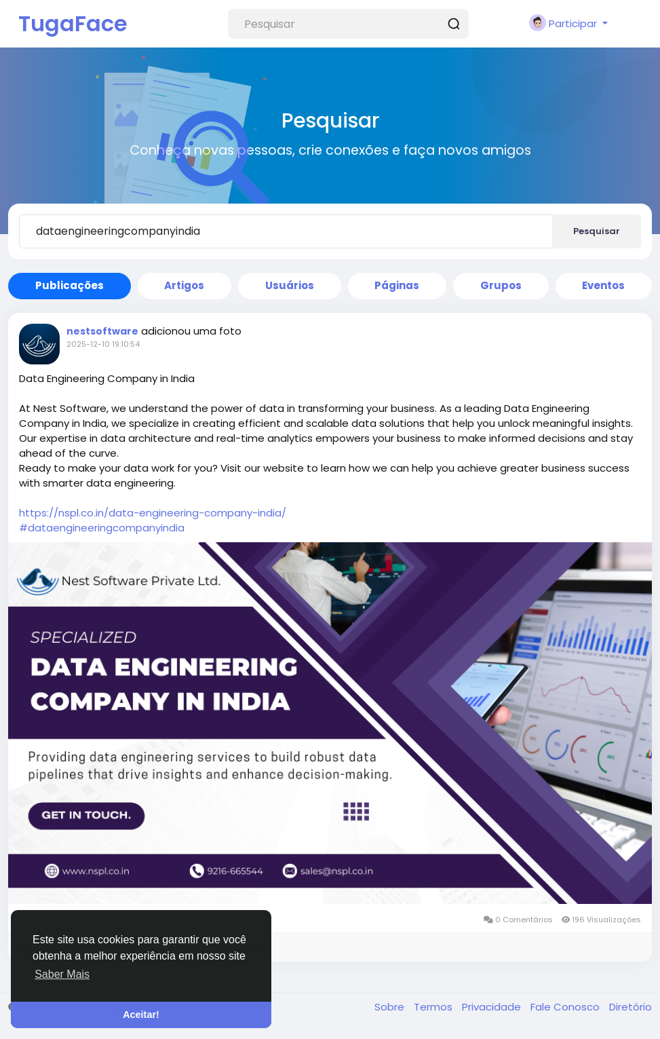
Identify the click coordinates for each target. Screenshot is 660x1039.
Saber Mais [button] (62, 974)
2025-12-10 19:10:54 (103, 344)
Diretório (630, 1007)
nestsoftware (102, 331)
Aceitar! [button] (141, 1014)
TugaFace (73, 23)
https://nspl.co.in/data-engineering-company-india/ (152, 513)
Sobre (390, 1007)
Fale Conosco (566, 1007)
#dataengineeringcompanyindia (102, 528)
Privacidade (493, 1007)
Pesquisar (596, 231)
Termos (434, 1007)
